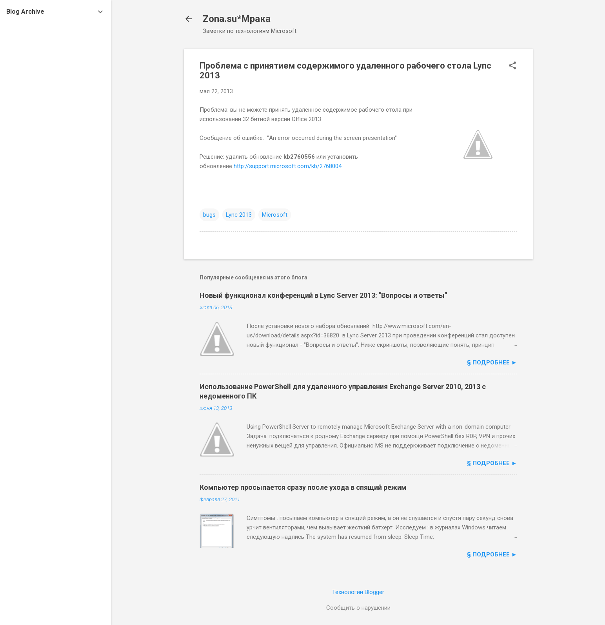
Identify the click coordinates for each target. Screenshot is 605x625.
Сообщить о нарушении (358, 607)
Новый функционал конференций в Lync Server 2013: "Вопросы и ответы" (323, 295)
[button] (512, 66)
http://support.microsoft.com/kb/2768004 (288, 166)
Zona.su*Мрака (237, 18)
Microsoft (274, 214)
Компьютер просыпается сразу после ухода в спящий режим (303, 487)
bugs (209, 214)
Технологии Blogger (358, 592)
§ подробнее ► (492, 362)
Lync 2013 (239, 214)
